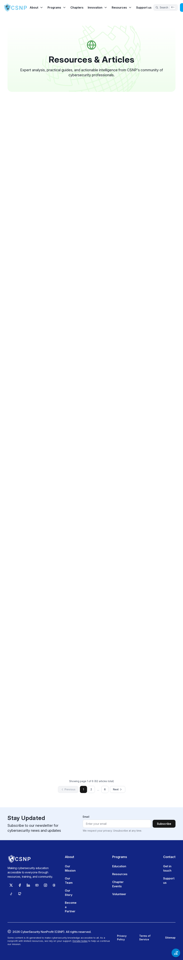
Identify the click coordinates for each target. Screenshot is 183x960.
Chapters (76, 7)
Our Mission (70, 868)
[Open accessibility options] (176, 953)
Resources (119, 874)
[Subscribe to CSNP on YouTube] (36, 885)
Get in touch (167, 868)
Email (86, 816)
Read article (91, 179)
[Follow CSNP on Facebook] (19, 885)
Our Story (68, 893)
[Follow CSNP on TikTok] (11, 893)
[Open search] (165, 7)
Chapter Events (118, 884)
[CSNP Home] (16, 7)
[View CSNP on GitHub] (19, 893)
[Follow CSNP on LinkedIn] (28, 885)
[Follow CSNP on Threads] (54, 885)
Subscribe (164, 824)
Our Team (69, 880)
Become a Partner (70, 907)
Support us (144, 7)
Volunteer (119, 894)
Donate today (80, 940)
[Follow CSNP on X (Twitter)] (11, 885)
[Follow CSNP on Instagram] (45, 885)
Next (117, 789)
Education (119, 866)
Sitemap (170, 937)
